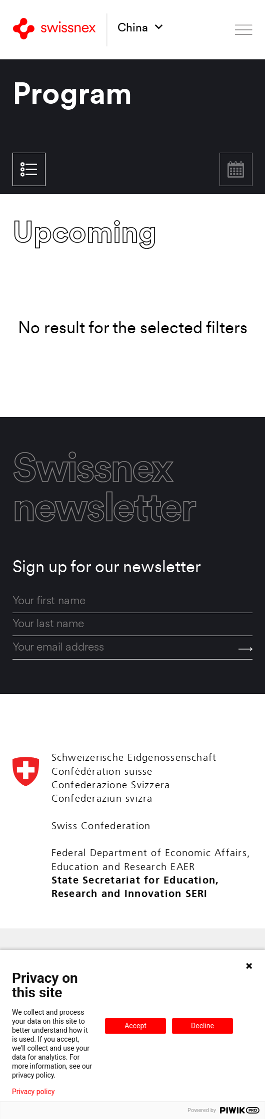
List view (28, 169)
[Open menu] (243, 29)
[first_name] (132, 601)
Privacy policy (33, 1092)
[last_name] (132, 624)
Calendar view (236, 169)
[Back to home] (54, 30)
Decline (202, 1026)
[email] (132, 647)
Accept (135, 1026)
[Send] (245, 649)
